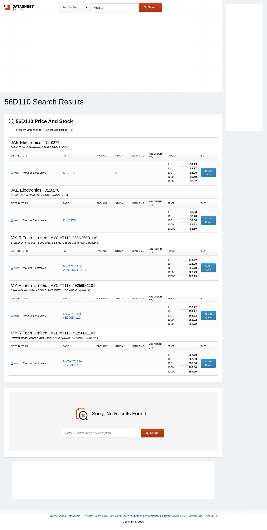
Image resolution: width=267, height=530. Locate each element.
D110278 (69, 220)
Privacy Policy (92, 515)
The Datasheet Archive (19, 7)
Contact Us (195, 515)
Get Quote (208, 220)
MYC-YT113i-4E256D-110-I (72, 315)
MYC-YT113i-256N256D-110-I (74, 268)
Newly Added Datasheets (65, 515)
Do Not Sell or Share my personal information (131, 515)
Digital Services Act (173, 515)
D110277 (69, 172)
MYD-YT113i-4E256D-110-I (72, 363)
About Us (211, 515)
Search (150, 7)
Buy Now (208, 173)
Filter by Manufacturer (29, 129)
